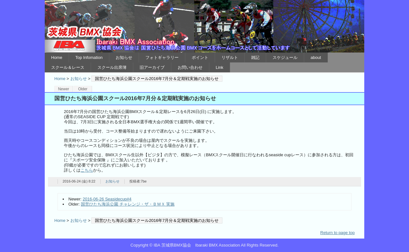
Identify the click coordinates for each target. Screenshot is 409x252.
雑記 (255, 57)
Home (56, 57)
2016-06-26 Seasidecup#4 (107, 199)
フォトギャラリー (162, 57)
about (316, 57)
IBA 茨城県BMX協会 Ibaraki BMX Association (204, 26)
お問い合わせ (190, 67)
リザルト (229, 57)
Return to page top (337, 232)
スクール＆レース (67, 67)
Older (82, 89)
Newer (63, 89)
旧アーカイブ (152, 67)
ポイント (200, 57)
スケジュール (285, 57)
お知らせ (124, 57)
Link (219, 67)
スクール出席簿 (112, 67)
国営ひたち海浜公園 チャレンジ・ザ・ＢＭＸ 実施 (127, 204)
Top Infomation (89, 57)
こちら (87, 170)
